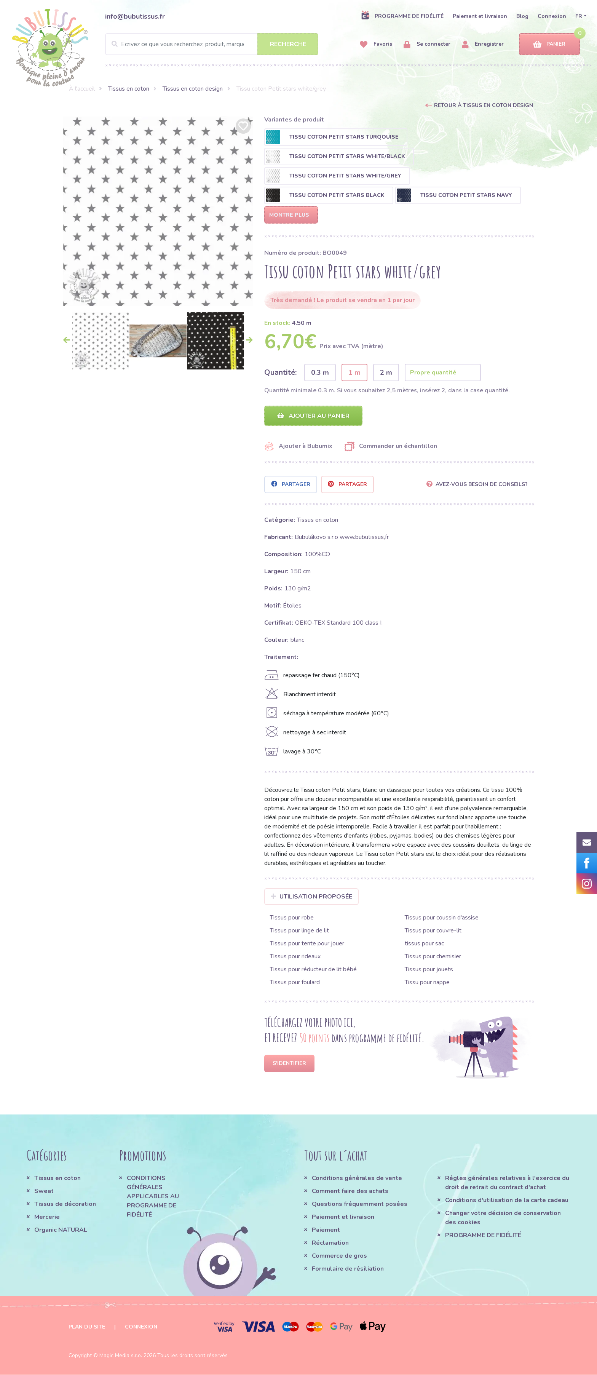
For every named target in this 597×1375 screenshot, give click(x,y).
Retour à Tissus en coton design (483, 105)
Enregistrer (483, 44)
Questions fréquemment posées (359, 1204)
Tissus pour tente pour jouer (307, 944)
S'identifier (289, 1063)
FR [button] (578, 16)
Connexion (552, 16)
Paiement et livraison (480, 16)
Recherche (288, 44)
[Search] (211, 44)
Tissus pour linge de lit (299, 931)
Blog (522, 16)
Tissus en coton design (193, 89)
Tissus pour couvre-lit (433, 931)
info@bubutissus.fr (135, 16)
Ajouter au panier (313, 416)
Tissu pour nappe (427, 982)
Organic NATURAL (60, 1230)
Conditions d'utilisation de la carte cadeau (506, 1200)
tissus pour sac (424, 944)
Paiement (326, 1230)
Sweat (44, 1191)
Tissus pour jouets (429, 970)
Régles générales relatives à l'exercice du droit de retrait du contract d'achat (507, 1183)
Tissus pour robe (292, 918)
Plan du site (87, 1327)
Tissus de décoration (65, 1204)
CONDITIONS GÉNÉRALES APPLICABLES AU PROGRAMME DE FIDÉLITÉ (153, 1196)
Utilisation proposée (312, 896)
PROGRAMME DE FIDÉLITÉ (402, 16)
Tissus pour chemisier (433, 957)
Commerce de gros (339, 1256)
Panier (549, 44)
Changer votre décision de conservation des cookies (503, 1218)
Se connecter (427, 44)
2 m (386, 372)
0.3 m (320, 372)
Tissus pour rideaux (295, 957)
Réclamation (330, 1243)
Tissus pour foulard (295, 982)
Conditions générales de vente (357, 1178)
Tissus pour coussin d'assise (442, 918)
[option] (158, 211)
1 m (354, 372)
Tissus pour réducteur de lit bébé (313, 970)
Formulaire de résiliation (348, 1269)
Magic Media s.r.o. (120, 1355)
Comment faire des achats (350, 1191)
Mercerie (47, 1217)
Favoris (376, 44)
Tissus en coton (128, 89)
